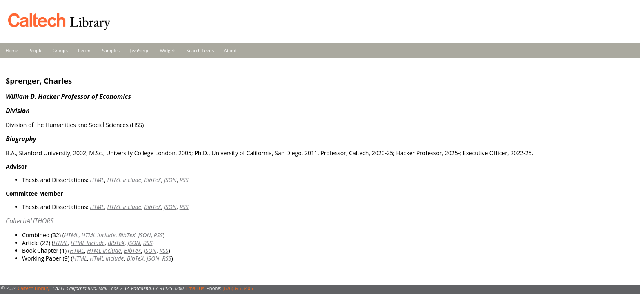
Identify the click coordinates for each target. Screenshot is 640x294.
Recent (85, 50)
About (230, 50)
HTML (97, 180)
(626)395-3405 (237, 288)
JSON (170, 180)
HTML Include (124, 180)
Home (12, 50)
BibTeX (152, 180)
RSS (184, 180)
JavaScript (140, 50)
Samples (111, 50)
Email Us (195, 288)
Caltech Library (33, 288)
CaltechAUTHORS (29, 220)
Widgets (168, 50)
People (35, 50)
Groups (60, 50)
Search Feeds (200, 50)
